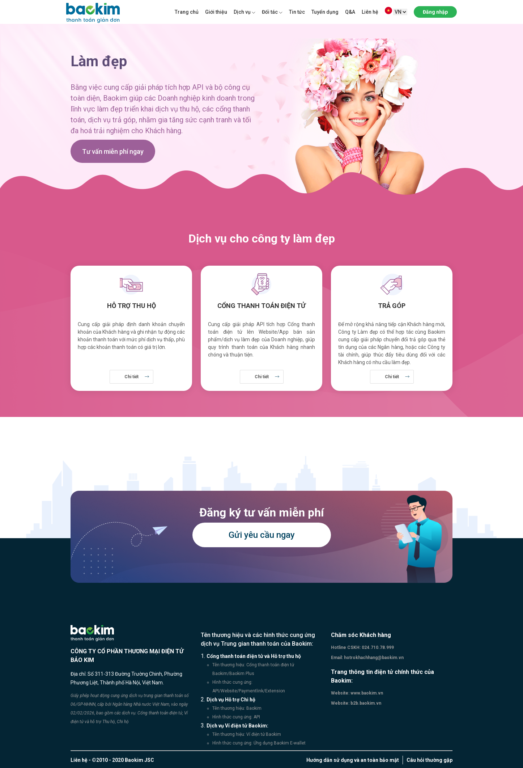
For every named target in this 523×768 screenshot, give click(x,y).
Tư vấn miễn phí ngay (113, 151)
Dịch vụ (242, 12)
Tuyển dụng (325, 12)
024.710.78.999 (377, 647)
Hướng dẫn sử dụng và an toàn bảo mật (352, 760)
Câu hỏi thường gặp (429, 760)
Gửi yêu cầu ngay (262, 535)
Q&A (350, 12)
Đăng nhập (435, 12)
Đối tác (270, 12)
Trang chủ (187, 12)
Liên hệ (370, 12)
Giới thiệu (216, 12)
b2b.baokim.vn (365, 703)
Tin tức (297, 12)
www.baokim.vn (366, 693)
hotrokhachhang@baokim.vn (373, 657)
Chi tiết (131, 376)
